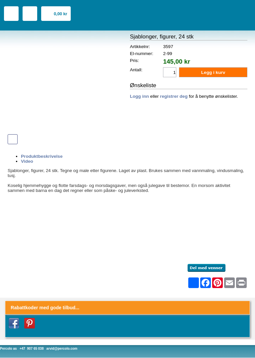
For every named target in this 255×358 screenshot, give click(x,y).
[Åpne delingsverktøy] (194, 282)
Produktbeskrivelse (41, 156)
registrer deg (174, 96)
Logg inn (139, 96)
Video (27, 161)
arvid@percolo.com (61, 348)
